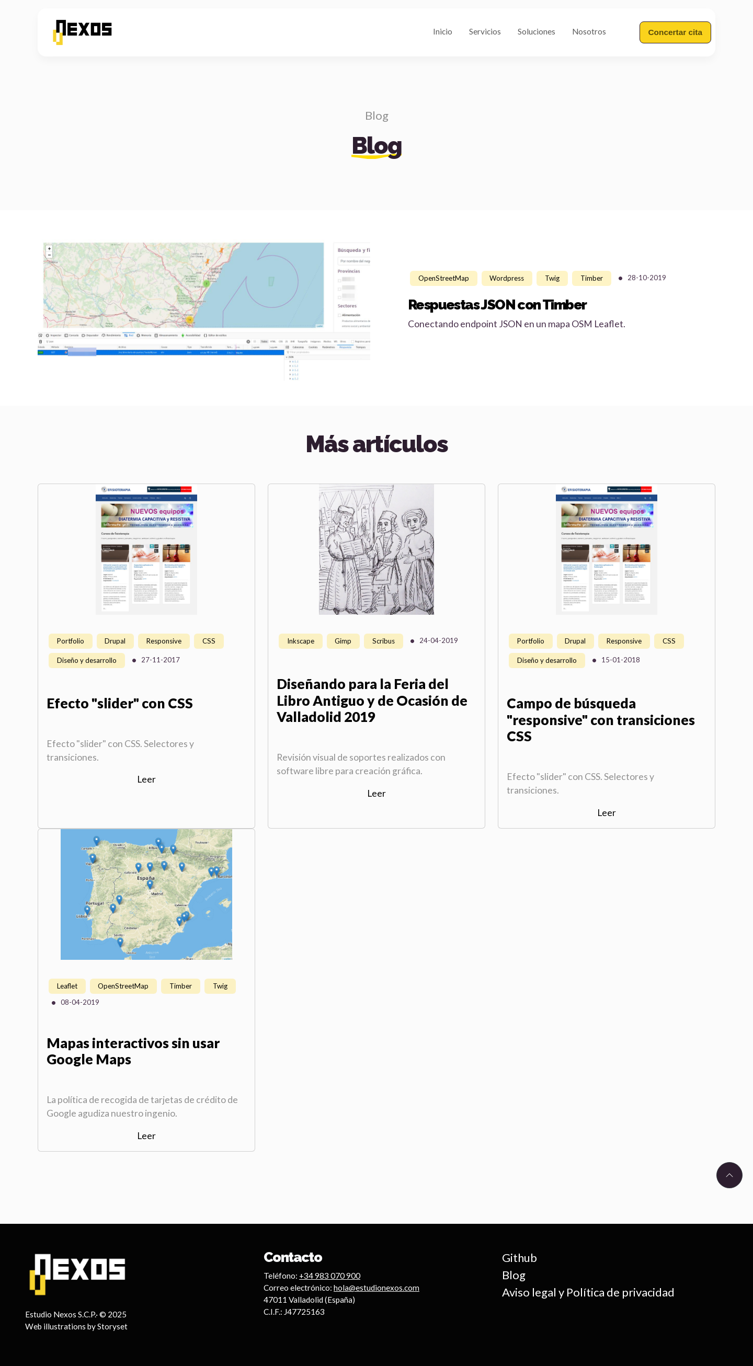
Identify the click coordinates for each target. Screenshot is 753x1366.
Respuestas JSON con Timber (497, 304)
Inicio (442, 31)
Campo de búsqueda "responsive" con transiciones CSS (601, 719)
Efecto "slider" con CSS (120, 703)
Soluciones (536, 31)
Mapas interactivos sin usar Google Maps (133, 1051)
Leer (146, 779)
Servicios (485, 31)
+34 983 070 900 (329, 1275)
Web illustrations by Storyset (76, 1326)
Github (519, 1257)
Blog (377, 115)
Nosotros (589, 31)
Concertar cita (675, 32)
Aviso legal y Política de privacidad (588, 1292)
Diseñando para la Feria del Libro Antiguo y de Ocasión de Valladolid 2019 (372, 700)
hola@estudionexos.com (376, 1287)
